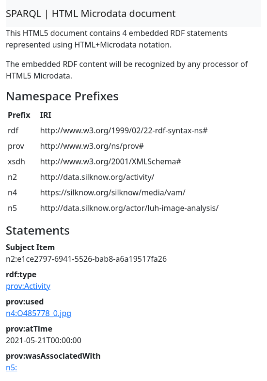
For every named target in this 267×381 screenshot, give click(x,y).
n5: (11, 367)
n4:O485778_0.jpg (38, 313)
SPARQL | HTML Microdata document (91, 13)
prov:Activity (28, 286)
